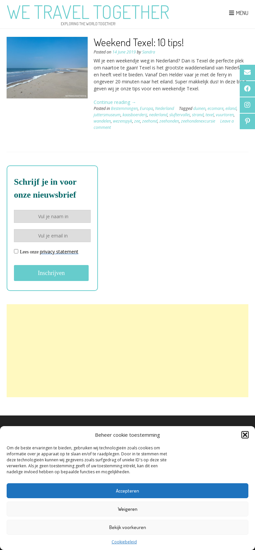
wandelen (102, 121)
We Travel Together (88, 11)
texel (210, 115)
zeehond (149, 121)
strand (198, 115)
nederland (158, 115)
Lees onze (46, 251)
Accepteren (127, 491)
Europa (146, 108)
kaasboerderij (135, 115)
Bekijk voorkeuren (127, 527)
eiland (230, 108)
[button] (245, 434)
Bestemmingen (124, 108)
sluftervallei (179, 115)
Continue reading (115, 102)
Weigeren (127, 509)
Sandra (148, 52)
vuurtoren (225, 115)
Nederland (164, 108)
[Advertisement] (127, 350)
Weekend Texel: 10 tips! (139, 42)
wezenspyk (122, 121)
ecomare (215, 108)
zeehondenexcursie (198, 121)
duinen (199, 108)
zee (137, 121)
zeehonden (169, 121)
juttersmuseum (107, 115)
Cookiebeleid (124, 542)
